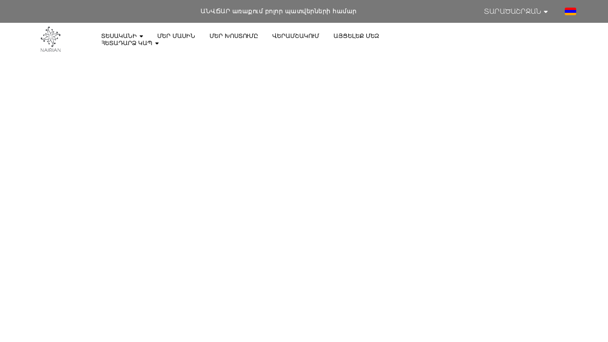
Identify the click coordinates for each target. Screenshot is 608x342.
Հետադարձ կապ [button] (130, 43)
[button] (570, 11)
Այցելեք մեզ (356, 35)
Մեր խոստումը (233, 35)
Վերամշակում (295, 35)
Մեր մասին (176, 35)
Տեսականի (122, 35)
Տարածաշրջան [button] (516, 11)
